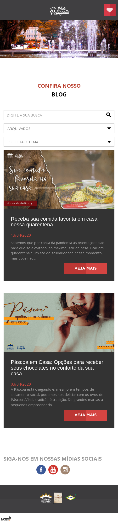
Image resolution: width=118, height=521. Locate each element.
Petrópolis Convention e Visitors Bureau (59, 10)
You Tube (53, 469)
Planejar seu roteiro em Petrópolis (110, 10)
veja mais (85, 268)
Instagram (65, 469)
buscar (109, 114)
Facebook (41, 469)
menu (8, 10)
